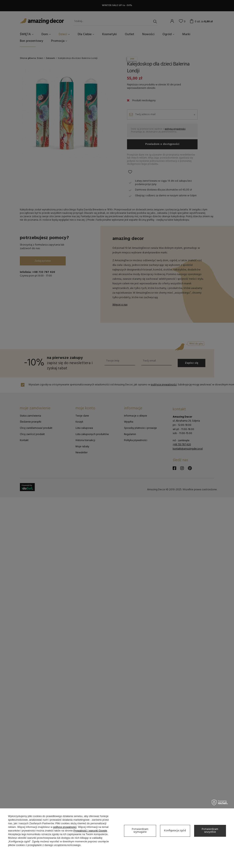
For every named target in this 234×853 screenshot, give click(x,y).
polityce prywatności (64, 826)
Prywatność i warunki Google (90, 830)
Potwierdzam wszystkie (210, 830)
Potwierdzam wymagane (140, 830)
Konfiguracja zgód (175, 830)
